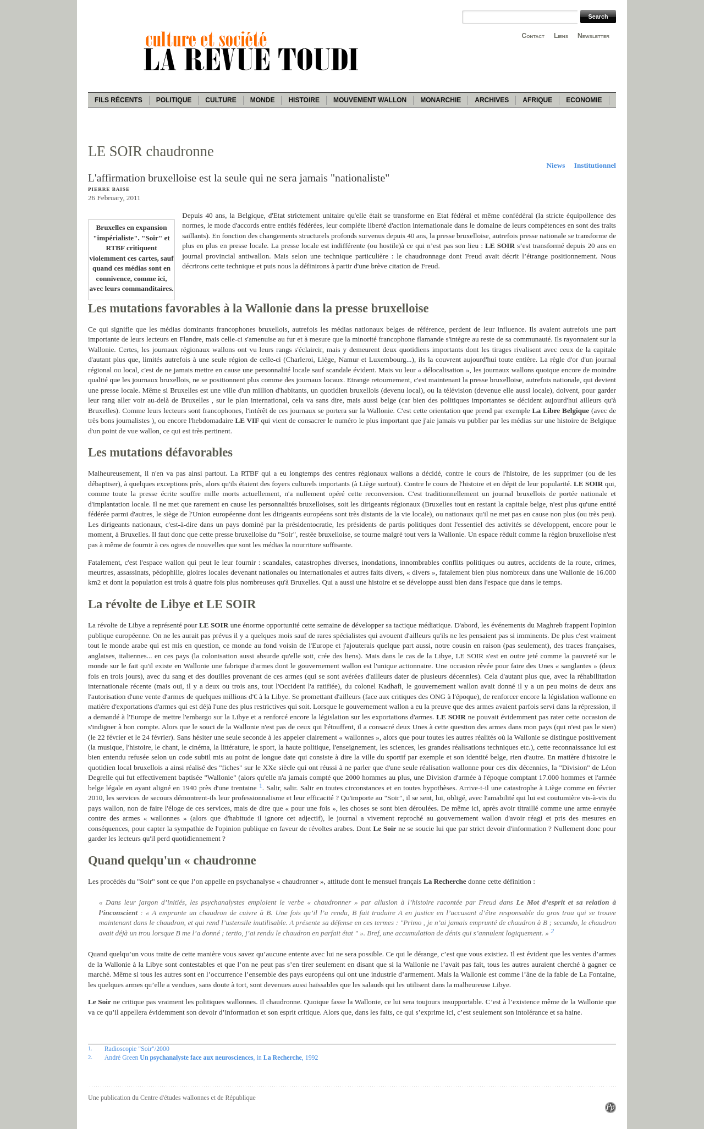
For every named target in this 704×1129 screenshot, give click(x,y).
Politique (174, 100)
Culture (220, 100)
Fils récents (118, 100)
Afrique (537, 100)
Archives (492, 100)
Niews (556, 165)
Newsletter (593, 36)
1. (90, 1048)
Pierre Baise (109, 189)
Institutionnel (595, 165)
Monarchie (440, 100)
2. (90, 1057)
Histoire (303, 100)
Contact (533, 36)
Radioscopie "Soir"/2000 (137, 1049)
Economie (584, 100)
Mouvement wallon (369, 100)
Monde (262, 100)
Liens (561, 36)
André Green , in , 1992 (211, 1057)
